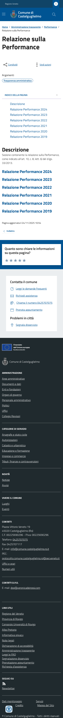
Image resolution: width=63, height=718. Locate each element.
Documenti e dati (11, 384)
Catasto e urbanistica (14, 445)
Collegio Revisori (11, 416)
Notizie (6, 480)
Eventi (5, 509)
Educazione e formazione (16, 451)
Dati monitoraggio (12, 701)
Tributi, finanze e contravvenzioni (20, 461)
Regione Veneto (11, 3)
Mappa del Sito (45, 705)
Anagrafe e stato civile (14, 435)
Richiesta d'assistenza (14, 667)
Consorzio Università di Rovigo (18, 624)
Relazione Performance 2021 (27, 195)
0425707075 (20, 539)
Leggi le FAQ (9, 654)
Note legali (8, 640)
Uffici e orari (8, 564)
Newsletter (8, 688)
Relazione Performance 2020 (27, 203)
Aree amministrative (13, 379)
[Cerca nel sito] (52, 14)
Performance (50, 27)
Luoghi (5, 504)
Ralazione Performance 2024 (27, 171)
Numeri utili (8, 569)
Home (5, 27)
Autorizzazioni (9, 440)
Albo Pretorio (9, 630)
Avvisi (5, 485)
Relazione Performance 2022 (27, 187)
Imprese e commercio (14, 456)
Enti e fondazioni (11, 389)
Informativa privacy (13, 635)
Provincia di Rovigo (12, 619)
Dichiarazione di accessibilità (17, 646)
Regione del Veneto (13, 614)
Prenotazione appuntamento (18, 663)
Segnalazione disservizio (15, 658)
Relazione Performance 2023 (27, 179)
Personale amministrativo (16, 400)
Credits (19, 705)
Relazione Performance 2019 (27, 211)
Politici (5, 405)
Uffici (5, 411)
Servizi (39, 701)
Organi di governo (12, 395)
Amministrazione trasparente (26, 27)
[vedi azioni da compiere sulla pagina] (43, 64)
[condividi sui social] (10, 64)
